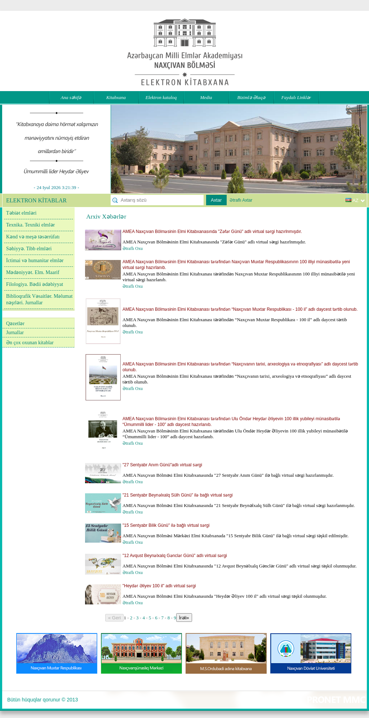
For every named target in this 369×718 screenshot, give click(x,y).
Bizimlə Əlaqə (251, 97)
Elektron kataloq (161, 97)
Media (206, 97)
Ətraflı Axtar (241, 200)
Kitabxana (116, 97)
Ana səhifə (71, 97)
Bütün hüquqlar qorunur (33, 700)
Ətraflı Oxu (133, 248)
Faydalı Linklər (296, 97)
